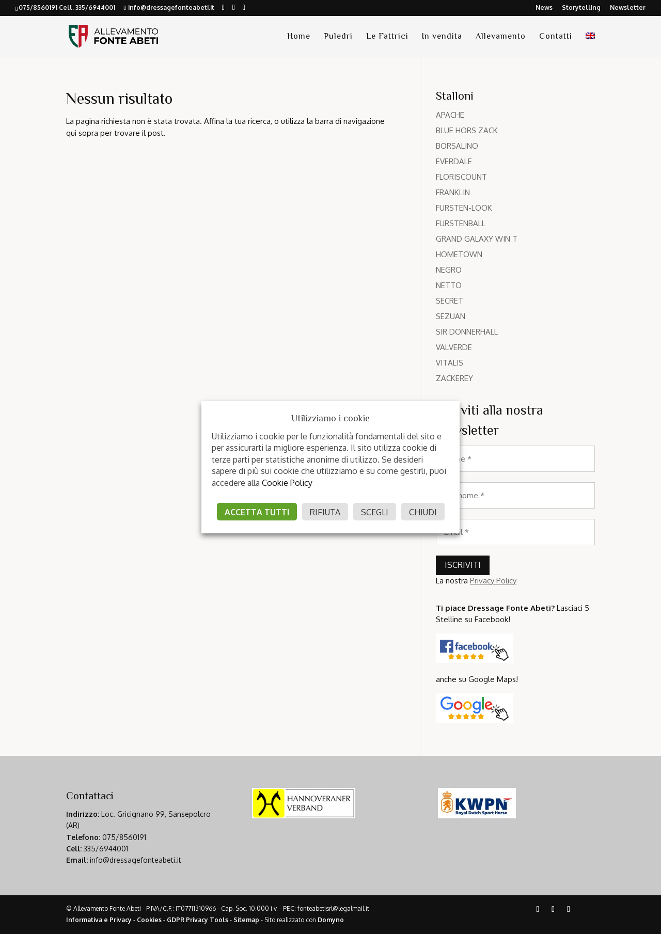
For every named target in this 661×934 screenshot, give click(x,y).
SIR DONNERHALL (467, 332)
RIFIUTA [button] (325, 512)
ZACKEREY (454, 378)
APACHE (450, 115)
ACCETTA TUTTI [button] (257, 512)
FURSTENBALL (460, 223)
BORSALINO (457, 146)
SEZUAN (450, 316)
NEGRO (449, 270)
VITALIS (449, 363)
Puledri (338, 37)
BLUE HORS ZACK (467, 130)
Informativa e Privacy (99, 920)
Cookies (149, 920)
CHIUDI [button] (423, 512)
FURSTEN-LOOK (464, 208)
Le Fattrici (387, 37)
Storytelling (581, 8)
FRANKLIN (453, 192)
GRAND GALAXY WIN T (476, 239)
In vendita (442, 37)
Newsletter (628, 8)
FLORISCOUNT (461, 177)
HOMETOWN (459, 254)
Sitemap (246, 920)
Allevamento (501, 37)
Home (298, 37)
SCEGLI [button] (374, 512)
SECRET (449, 301)
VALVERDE (454, 347)
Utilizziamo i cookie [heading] (330, 418)
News (544, 8)
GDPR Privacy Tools (197, 920)
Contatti (555, 37)
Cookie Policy (287, 483)
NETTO (449, 285)
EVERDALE (454, 161)
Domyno (331, 920)
